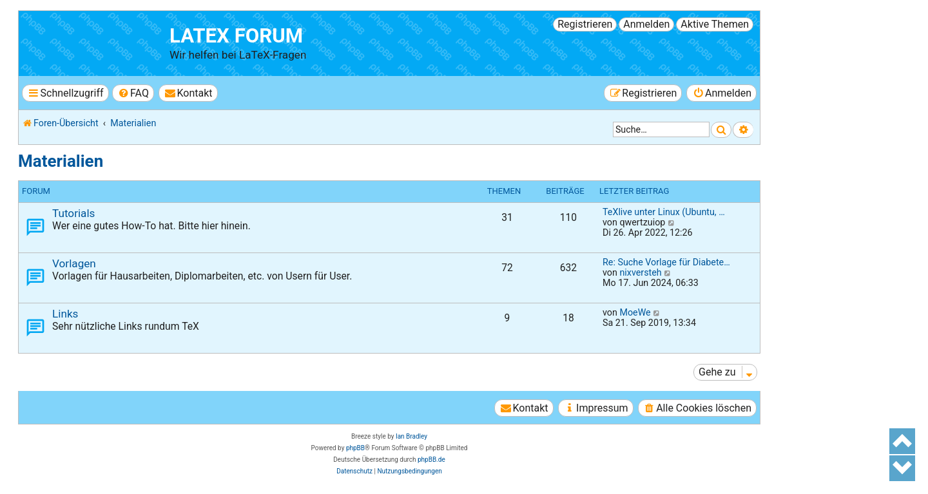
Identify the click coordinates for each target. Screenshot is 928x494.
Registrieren (584, 24)
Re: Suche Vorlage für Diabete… (666, 262)
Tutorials (73, 213)
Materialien (60, 161)
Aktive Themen (715, 24)
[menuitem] (133, 93)
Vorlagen (74, 263)
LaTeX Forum (236, 36)
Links (65, 313)
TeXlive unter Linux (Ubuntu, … (664, 212)
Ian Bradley (411, 436)
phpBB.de (431, 459)
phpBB (355, 447)
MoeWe (634, 312)
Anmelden (646, 24)
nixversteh (640, 272)
